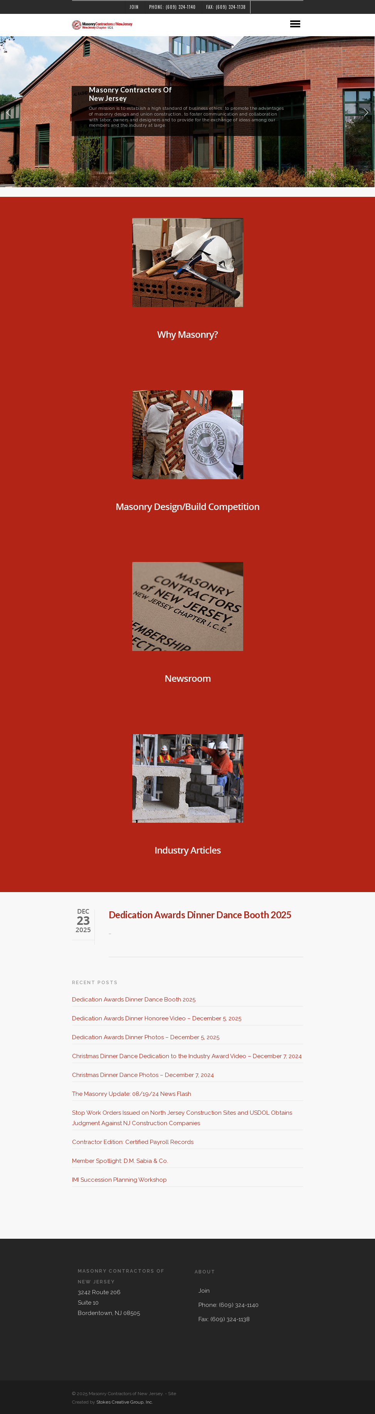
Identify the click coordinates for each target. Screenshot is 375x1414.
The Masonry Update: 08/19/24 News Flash (131, 1093)
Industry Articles (188, 850)
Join (134, 7)
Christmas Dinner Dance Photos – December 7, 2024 (143, 1075)
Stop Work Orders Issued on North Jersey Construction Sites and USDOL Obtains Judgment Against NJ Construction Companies (182, 1118)
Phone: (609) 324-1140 (172, 7)
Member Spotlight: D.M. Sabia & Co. (120, 1160)
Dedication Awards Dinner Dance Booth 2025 (200, 914)
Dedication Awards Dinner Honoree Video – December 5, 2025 (156, 1018)
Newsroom (188, 678)
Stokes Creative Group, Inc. (124, 1402)
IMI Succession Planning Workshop (119, 1179)
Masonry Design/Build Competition (187, 506)
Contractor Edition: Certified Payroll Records (132, 1142)
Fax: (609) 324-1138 (226, 7)
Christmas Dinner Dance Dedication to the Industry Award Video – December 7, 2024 (187, 1056)
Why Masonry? (187, 334)
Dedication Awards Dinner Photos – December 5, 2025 (145, 1037)
